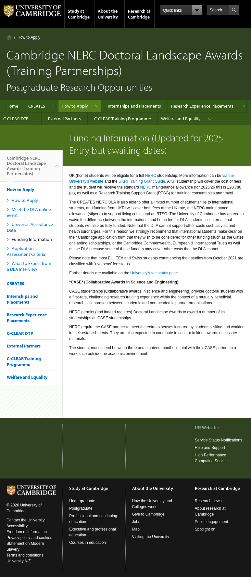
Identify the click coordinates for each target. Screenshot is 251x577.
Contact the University (25, 520)
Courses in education (87, 542)
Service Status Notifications (218, 440)
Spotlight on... (207, 529)
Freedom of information (26, 532)
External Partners (64, 119)
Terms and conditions (24, 555)
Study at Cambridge (79, 14)
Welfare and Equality (181, 119)
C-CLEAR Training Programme (122, 119)
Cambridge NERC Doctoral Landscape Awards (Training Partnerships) (26, 168)
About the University (108, 14)
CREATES (36, 106)
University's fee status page (154, 273)
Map (136, 529)
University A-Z (18, 561)
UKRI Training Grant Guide (142, 181)
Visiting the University (150, 536)
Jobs (136, 521)
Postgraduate (80, 508)
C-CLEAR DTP (15, 119)
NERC (151, 175)
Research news (208, 501)
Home (9, 37)
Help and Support (210, 447)
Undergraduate (82, 501)
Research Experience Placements (202, 106)
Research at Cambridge (139, 14)
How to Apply (29, 37)
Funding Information (32, 239)
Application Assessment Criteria (26, 251)
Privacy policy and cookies (29, 537)
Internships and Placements (134, 106)
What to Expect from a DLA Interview (29, 266)
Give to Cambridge (148, 514)
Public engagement (211, 521)
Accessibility (17, 526)
